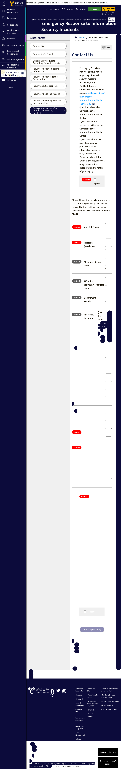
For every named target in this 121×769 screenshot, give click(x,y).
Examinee (36, 19)
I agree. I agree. (108, 752)
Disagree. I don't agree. (108, 762)
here (54, 766)
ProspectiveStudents (110, 14)
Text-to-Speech (52, 9)
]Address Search (104, 324)
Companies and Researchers (73, 19)
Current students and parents (48, 19)
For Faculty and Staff (100, 19)
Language (81, 9)
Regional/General (88, 19)
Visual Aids (67, 9)
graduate (61, 19)
